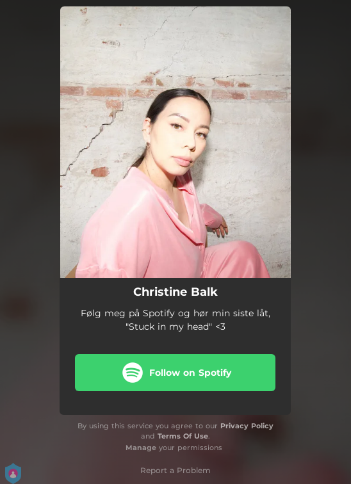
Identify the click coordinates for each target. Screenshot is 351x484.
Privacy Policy (246, 425)
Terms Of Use (183, 436)
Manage (141, 447)
